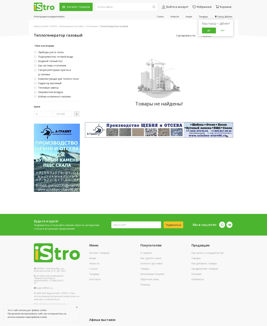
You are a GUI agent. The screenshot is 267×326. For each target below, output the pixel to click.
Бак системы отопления (52, 65)
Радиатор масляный (49, 83)
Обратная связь (149, 279)
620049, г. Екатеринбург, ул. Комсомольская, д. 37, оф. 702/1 (50, 269)
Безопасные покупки (152, 274)
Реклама (196, 274)
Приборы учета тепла (51, 52)
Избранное (202, 7)
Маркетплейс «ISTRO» (45, 26)
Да (208, 30)
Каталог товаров (99, 252)
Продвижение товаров (204, 268)
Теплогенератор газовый (114, 26)
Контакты (95, 279)
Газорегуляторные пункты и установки (54, 72)
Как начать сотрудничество (207, 252)
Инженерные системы (72, 26)
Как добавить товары (204, 263)
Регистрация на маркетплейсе (49, 16)
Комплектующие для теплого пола (58, 78)
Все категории (44, 45)
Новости (174, 16)
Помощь (145, 284)
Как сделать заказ (150, 258)
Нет (223, 30)
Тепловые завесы (48, 87)
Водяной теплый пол (50, 61)
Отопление (92, 26)
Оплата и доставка (151, 263)
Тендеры (203, 16)
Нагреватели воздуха (50, 92)
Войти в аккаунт (175, 7)
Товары (144, 268)
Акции (189, 16)
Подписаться (173, 225)
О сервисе (146, 252)
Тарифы (196, 258)
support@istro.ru (43, 288)
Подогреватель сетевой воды (55, 56)
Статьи (160, 16)
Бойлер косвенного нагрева (54, 96)
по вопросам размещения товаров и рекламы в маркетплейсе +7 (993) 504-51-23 (49, 279)
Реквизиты (197, 279)
